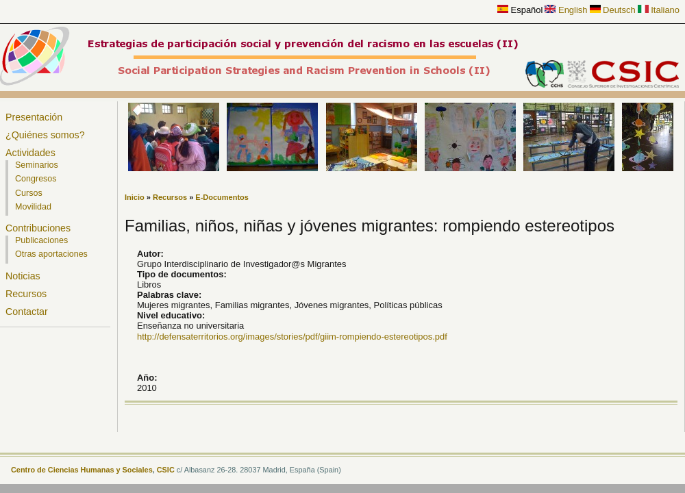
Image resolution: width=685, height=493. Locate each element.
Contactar (26, 311)
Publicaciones (41, 240)
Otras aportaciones (51, 254)
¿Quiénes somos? (45, 134)
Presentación (33, 117)
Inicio (135, 197)
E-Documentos (222, 197)
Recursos (26, 293)
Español (520, 10)
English (566, 10)
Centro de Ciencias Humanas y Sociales (82, 470)
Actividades (30, 152)
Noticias (22, 275)
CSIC (166, 470)
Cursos (28, 193)
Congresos (36, 179)
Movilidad (33, 207)
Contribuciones (38, 228)
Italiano (659, 10)
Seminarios (36, 165)
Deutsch (613, 10)
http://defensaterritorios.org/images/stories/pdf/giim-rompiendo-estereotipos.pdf (292, 336)
